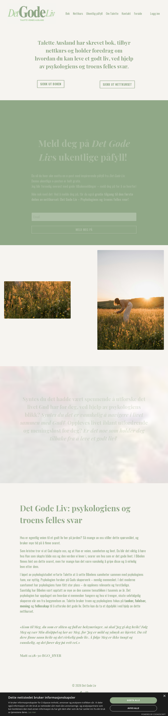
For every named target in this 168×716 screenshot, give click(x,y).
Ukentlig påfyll (94, 13)
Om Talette (112, 13)
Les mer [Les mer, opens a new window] (32, 712)
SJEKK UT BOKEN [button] (50, 84)
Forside (138, 13)
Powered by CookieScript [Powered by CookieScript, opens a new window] (153, 714)
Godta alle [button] (133, 700)
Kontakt (126, 13)
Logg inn (155, 13)
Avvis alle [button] (133, 708)
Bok (68, 13)
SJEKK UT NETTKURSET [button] (117, 85)
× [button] (164, 696)
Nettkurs (78, 13)
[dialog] (84, 704)
